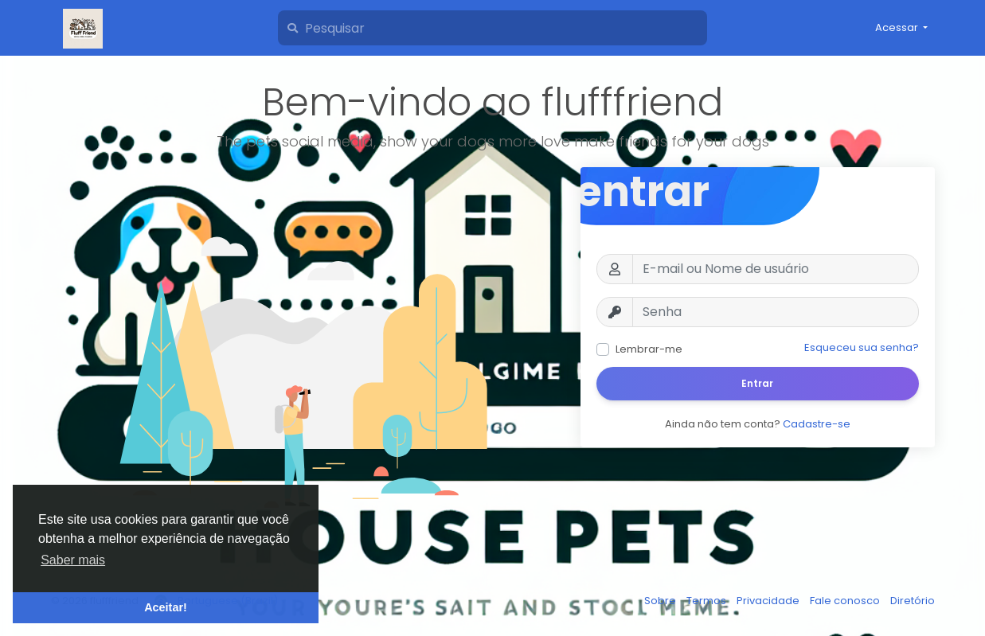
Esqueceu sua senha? (861, 347)
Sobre (661, 600)
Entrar (757, 383)
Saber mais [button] (73, 560)
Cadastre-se (816, 423)
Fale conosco (846, 600)
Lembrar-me (649, 349)
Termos (707, 600)
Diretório (912, 600)
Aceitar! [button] (165, 607)
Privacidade (769, 600)
